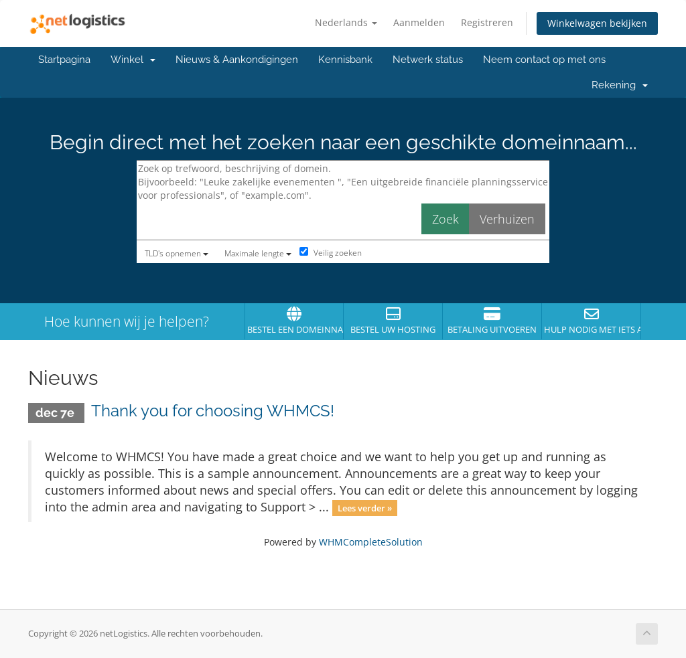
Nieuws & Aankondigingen (237, 60)
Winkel (133, 60)
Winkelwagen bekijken (597, 23)
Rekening (620, 85)
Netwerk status (428, 60)
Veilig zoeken (330, 252)
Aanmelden (419, 22)
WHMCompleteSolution (371, 542)
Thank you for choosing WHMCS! (212, 410)
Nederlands (346, 22)
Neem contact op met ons (544, 60)
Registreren (487, 22)
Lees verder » (365, 508)
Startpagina (64, 60)
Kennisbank (345, 60)
